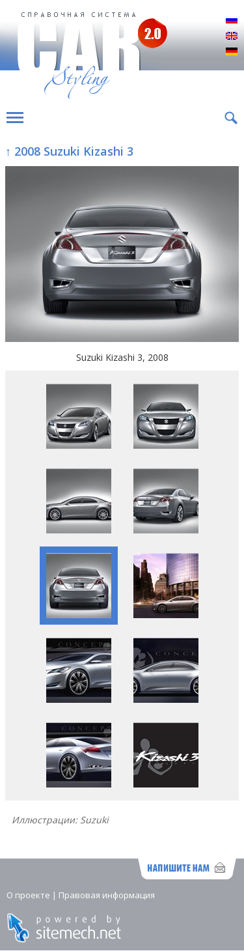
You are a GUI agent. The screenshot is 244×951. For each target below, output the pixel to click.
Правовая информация (107, 895)
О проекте (28, 895)
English (231, 36)
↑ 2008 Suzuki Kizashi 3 (69, 151)
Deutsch (231, 52)
